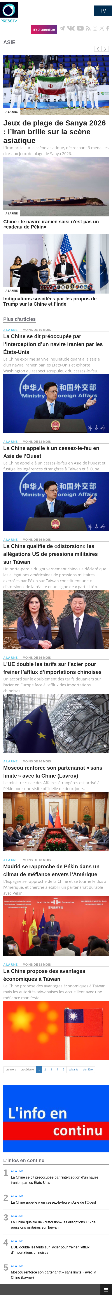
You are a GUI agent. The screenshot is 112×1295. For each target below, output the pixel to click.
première (11, 1069)
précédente (27, 1069)
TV (103, 11)
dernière (88, 1069)
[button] (105, 49)
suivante (74, 1069)
